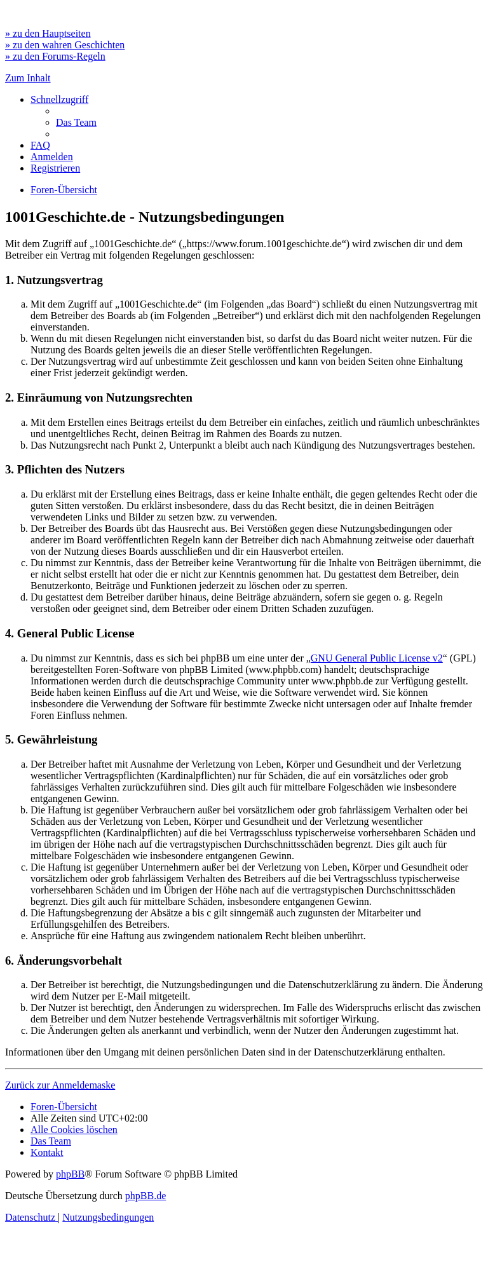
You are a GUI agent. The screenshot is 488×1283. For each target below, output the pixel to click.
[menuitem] (76, 122)
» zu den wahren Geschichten (65, 44)
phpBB (70, 1174)
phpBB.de (145, 1195)
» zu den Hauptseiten (48, 33)
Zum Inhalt (28, 77)
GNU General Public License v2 (377, 658)
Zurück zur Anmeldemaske (60, 1085)
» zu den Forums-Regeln (55, 56)
